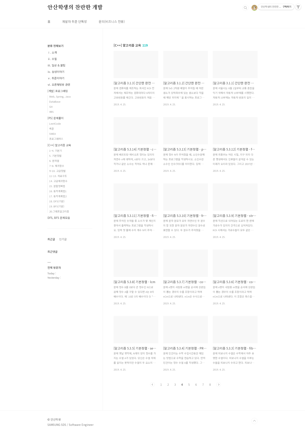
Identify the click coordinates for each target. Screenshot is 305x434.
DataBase (54, 101)
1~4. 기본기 (55, 150)
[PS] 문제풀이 (55, 118)
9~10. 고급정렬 (57, 171)
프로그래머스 (56, 139)
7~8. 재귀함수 (56, 166)
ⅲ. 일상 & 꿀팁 (56, 65)
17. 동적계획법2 (58, 196)
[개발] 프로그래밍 (57, 91)
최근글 (51, 239)
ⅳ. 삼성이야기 (55, 72)
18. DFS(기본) (56, 201)
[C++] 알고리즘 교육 (59, 145)
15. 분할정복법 (57, 186)
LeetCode (55, 123)
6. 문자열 (54, 161)
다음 (218, 384)
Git (51, 106)
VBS (51, 112)
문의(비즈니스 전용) (112, 21)
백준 (51, 128)
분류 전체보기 (55, 46)
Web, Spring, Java (60, 96)
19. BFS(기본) (56, 206)
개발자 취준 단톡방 (74, 21)
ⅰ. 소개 (52, 52)
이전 (152, 384)
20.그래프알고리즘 (59, 211)
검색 (245, 8)
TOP (254, 421)
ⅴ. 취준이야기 (55, 78)
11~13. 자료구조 (58, 176)
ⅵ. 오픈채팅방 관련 (58, 84)
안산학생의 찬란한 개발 (75, 7)
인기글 (63, 239)
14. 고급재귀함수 (58, 181)
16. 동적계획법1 (58, 191)
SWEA (52, 134)
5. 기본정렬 (55, 156)
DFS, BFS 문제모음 (58, 218)
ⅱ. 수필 (52, 59)
